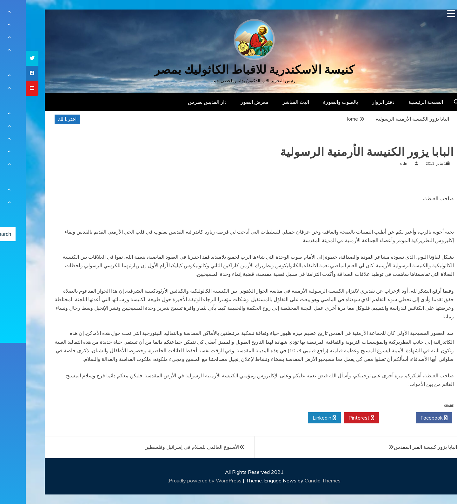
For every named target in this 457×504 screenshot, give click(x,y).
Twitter (371, 418)
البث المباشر (270, 102)
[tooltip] (6, 58)
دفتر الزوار (357, 102)
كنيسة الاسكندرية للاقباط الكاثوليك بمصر (229, 70)
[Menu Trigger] (425, 13)
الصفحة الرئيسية (400, 102)
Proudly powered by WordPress (180, 480)
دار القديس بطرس (181, 102)
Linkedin (298, 418)
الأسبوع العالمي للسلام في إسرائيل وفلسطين (166, 447)
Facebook (408, 418)
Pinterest (335, 418)
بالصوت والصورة (314, 102)
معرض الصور (229, 102)
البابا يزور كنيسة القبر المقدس (399, 447)
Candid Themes (297, 480)
